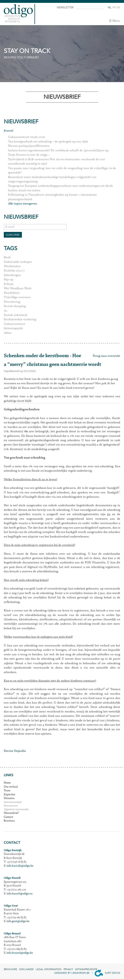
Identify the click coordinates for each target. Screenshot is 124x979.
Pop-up (8, 279)
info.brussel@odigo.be (20, 953)
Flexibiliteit (12, 293)
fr (113, 7)
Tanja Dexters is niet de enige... (29, 154)
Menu (116, 21)
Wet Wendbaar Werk (17, 288)
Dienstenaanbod (12, 802)
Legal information (48, 969)
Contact (8, 817)
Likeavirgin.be (80, 972)
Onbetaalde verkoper (18, 262)
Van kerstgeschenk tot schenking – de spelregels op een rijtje (48, 141)
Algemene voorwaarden (16, 809)
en (118, 7)
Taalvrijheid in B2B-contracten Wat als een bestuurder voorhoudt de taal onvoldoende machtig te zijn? (56, 161)
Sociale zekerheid (15, 315)
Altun (7, 332)
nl (109, 7)
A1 (5, 310)
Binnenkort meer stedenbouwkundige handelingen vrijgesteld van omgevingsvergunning (52, 179)
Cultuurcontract (14, 324)
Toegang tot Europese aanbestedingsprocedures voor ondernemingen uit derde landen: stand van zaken (60, 188)
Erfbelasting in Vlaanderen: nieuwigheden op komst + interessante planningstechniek (52, 197)
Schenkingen (12, 275)
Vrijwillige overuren (17, 297)
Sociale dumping (15, 306)
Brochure (9, 821)
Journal (8, 130)
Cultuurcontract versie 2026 (26, 137)
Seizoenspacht (13, 328)
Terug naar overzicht (106, 356)
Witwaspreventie (86, 969)
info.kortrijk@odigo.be (20, 866)
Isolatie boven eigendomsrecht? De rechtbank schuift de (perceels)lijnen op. (58, 150)
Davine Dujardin (15, 751)
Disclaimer (26, 969)
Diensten (9, 798)
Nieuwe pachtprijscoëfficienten (28, 146)
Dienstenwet (11, 806)
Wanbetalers (12, 266)
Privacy (68, 969)
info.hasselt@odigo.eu (20, 894)
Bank (7, 257)
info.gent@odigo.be (18, 921)
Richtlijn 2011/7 (14, 270)
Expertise (9, 794)
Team (7, 790)
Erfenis (8, 284)
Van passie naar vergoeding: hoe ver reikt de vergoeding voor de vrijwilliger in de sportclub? (62, 170)
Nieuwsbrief (11, 813)
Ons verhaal (11, 787)
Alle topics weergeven (22, 203)
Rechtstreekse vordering (20, 319)
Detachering (12, 301)
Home (7, 783)
